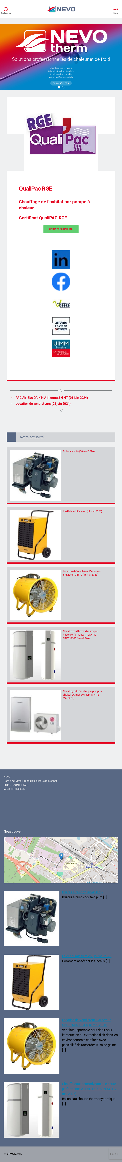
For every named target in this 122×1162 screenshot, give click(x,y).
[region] (61, 57)
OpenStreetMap (97, 882)
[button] (59, 87)
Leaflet (89, 882)
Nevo (18, 1154)
